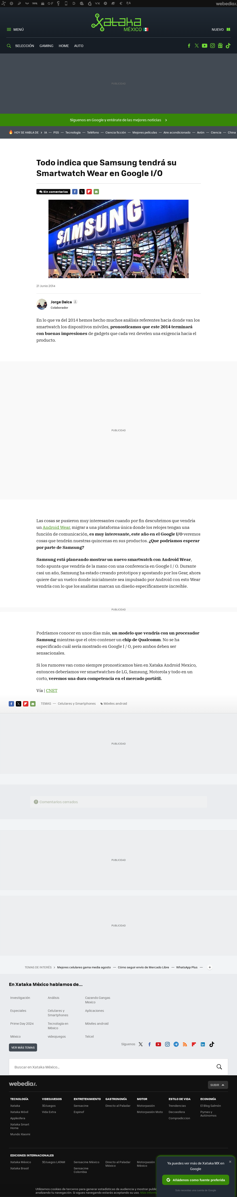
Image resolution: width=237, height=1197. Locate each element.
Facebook (189, 45)
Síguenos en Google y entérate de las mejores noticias (115, 119)
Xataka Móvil (19, 1112)
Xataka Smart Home (19, 1126)
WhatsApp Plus (187, 967)
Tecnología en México (58, 1025)
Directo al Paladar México (117, 1164)
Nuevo (218, 29)
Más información (152, 1192)
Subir (214, 1085)
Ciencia (216, 132)
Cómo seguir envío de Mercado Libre (144, 967)
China (232, 132)
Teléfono (93, 132)
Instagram (212, 45)
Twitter (196, 45)
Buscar (219, 1067)
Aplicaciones (94, 1010)
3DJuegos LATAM (53, 1162)
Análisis (53, 997)
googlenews (220, 45)
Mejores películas (144, 132)
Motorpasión (146, 1105)
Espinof (79, 1112)
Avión (200, 132)
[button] (63, 301)
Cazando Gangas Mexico (97, 999)
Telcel (89, 1036)
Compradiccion (179, 1118)
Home (64, 45)
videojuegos (57, 1036)
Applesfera (17, 1118)
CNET (51, 690)
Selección (24, 45)
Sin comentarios (55, 191)
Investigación (20, 997)
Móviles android (115, 703)
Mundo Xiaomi (20, 1134)
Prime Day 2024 (22, 1023)
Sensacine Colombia (81, 1170)
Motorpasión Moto (150, 1112)
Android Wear (56, 527)
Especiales (18, 1010)
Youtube (204, 45)
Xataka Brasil (19, 1168)
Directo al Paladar (117, 1105)
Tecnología (73, 132)
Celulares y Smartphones (77, 703)
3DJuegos (49, 1105)
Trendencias (177, 1105)
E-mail (96, 191)
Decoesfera (177, 1112)
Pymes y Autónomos (208, 1113)
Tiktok (228, 45)
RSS (185, 1043)
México (15, 1036)
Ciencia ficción (115, 132)
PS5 (56, 132)
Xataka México (118, 23)
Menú (18, 29)
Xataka (15, 1105)
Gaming (46, 45)
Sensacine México (86, 1162)
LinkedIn (202, 1043)
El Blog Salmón (210, 1105)
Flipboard (89, 191)
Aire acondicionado (177, 132)
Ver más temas (23, 1047)
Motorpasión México (146, 1164)
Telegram (176, 1043)
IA (45, 132)
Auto (78, 45)
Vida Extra (49, 1112)
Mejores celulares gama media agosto (84, 967)
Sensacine (81, 1105)
